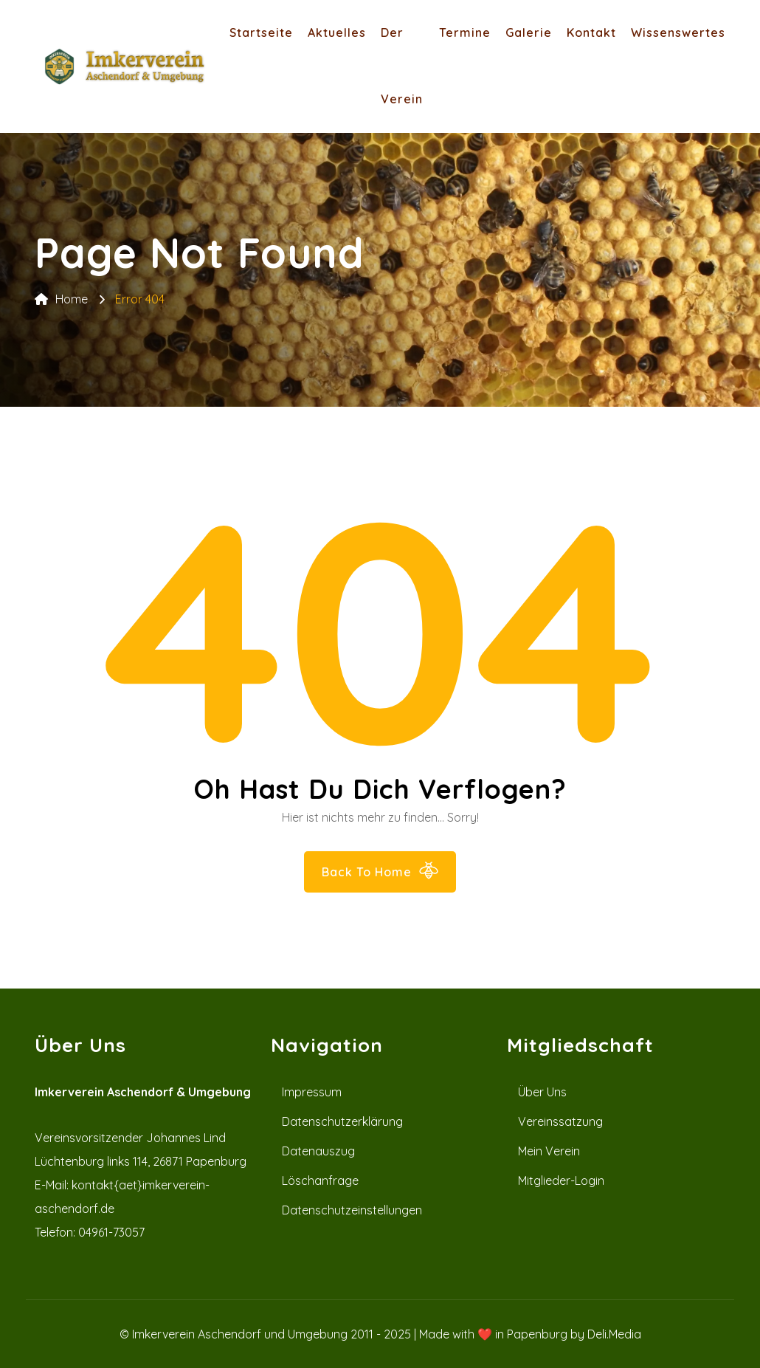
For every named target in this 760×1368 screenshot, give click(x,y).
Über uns (542, 1092)
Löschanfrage (320, 1180)
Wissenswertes (678, 32)
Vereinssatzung (560, 1121)
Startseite (261, 32)
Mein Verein (549, 1151)
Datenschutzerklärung (342, 1121)
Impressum (312, 1092)
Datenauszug (318, 1151)
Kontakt (591, 32)
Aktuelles (337, 32)
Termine (465, 32)
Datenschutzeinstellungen (352, 1210)
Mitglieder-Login (561, 1180)
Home (61, 299)
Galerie (528, 32)
